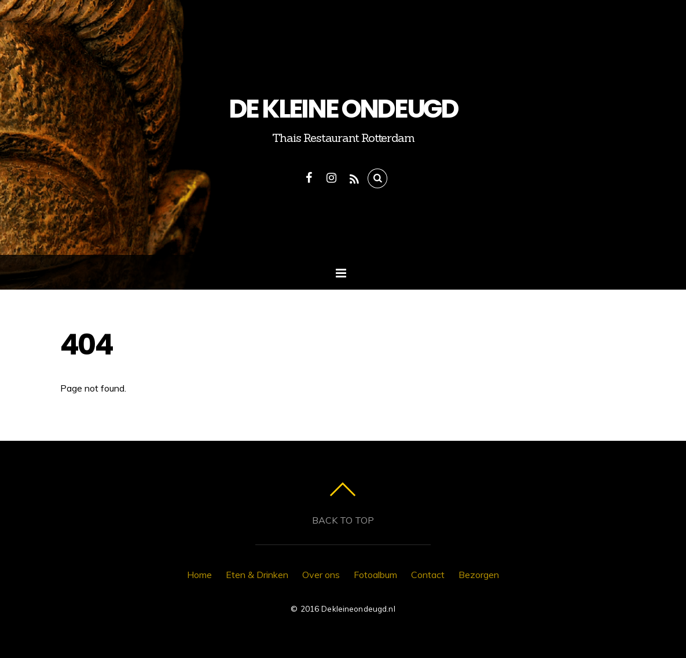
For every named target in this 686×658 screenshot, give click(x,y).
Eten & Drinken (257, 574)
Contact (428, 574)
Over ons (321, 574)
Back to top (343, 520)
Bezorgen (478, 574)
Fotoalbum (375, 574)
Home (199, 574)
